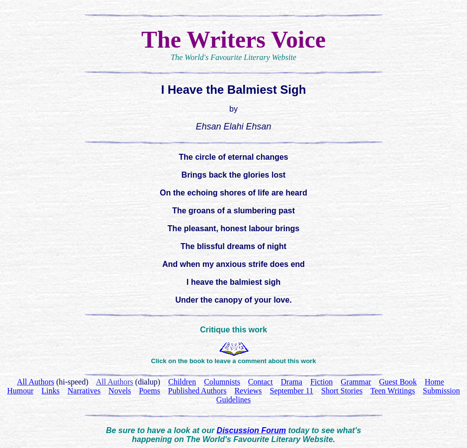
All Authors (114, 382)
